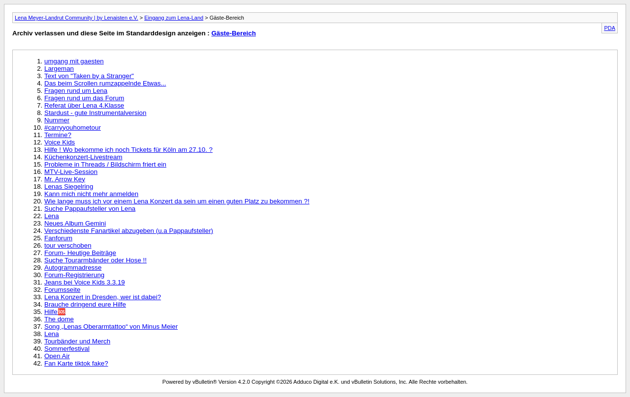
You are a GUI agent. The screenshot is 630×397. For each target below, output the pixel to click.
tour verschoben (68, 245)
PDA (609, 28)
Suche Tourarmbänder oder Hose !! (95, 260)
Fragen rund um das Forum (84, 98)
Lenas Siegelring (68, 186)
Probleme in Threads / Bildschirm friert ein (105, 164)
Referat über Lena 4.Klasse (84, 105)
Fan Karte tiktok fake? (76, 363)
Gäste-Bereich (233, 33)
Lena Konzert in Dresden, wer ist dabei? (102, 297)
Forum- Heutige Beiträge (80, 252)
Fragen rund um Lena (75, 90)
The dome (59, 319)
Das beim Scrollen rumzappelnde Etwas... (105, 83)
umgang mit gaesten (74, 61)
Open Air (57, 356)
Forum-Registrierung (74, 275)
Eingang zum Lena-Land (173, 18)
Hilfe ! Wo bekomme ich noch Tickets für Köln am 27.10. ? (128, 149)
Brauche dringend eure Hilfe (85, 304)
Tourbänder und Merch (77, 341)
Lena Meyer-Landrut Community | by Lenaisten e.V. (76, 18)
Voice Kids (59, 142)
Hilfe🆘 (55, 311)
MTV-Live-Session (70, 171)
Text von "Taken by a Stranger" (89, 76)
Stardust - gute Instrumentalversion (95, 112)
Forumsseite (62, 289)
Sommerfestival (67, 348)
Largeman (59, 68)
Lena (51, 216)
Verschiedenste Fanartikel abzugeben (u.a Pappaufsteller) (128, 230)
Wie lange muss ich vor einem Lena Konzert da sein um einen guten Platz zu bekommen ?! (177, 201)
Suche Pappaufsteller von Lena (89, 208)
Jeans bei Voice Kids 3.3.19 (84, 282)
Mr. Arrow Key (64, 179)
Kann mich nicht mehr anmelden (91, 194)
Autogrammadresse (72, 267)
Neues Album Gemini (75, 223)
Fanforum (58, 238)
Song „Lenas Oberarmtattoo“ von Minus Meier (111, 326)
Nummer (56, 120)
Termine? (57, 135)
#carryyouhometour (72, 127)
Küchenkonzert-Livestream (83, 157)
